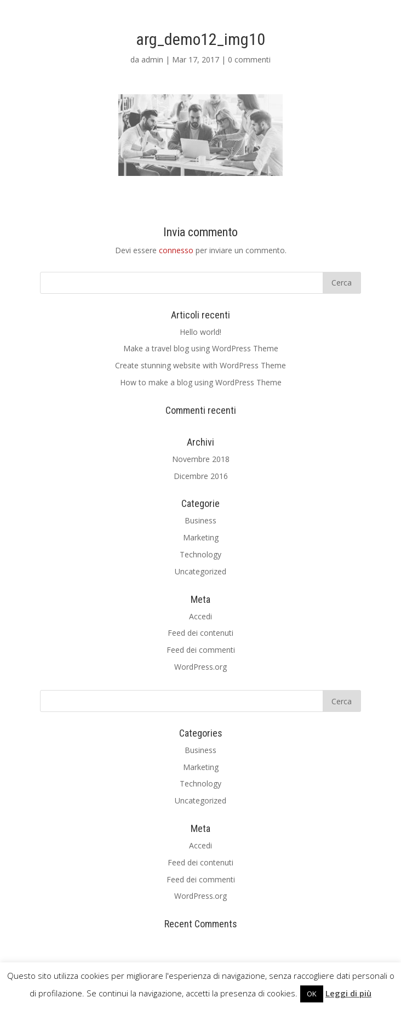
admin (152, 59)
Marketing (201, 537)
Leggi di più (348, 993)
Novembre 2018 (201, 459)
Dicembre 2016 (201, 476)
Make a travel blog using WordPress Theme (200, 348)
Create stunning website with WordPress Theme (200, 365)
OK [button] (312, 994)
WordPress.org (200, 667)
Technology (200, 554)
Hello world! (200, 332)
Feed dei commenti (201, 650)
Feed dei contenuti (200, 633)
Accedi (200, 616)
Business (200, 520)
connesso (176, 250)
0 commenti (249, 59)
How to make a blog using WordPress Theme (201, 382)
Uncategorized (200, 571)
